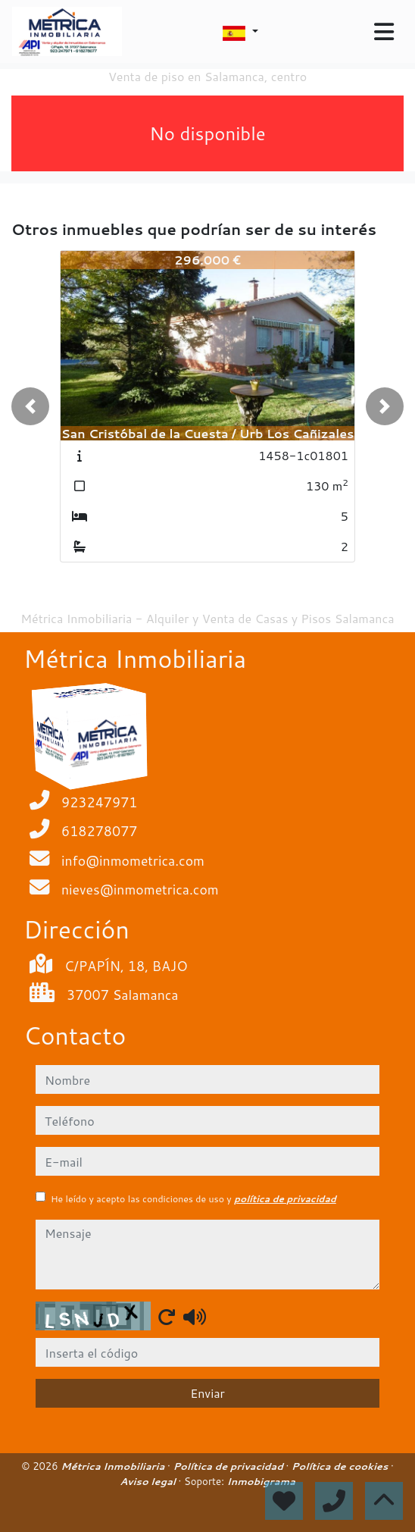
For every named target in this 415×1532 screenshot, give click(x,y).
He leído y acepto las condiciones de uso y (193, 1198)
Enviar (207, 1393)
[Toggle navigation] (384, 31)
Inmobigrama (260, 1481)
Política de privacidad (229, 1466)
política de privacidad (285, 1198)
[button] (30, 406)
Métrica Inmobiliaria (114, 1466)
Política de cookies (341, 1466)
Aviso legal (149, 1481)
